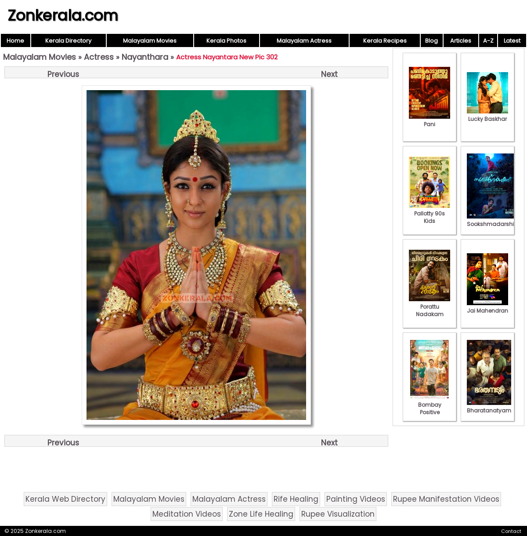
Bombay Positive (429, 405)
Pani (429, 120)
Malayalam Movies (150, 40)
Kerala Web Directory (65, 499)
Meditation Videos (186, 514)
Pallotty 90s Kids (429, 213)
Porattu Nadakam (429, 306)
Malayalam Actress (304, 40)
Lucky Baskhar (487, 115)
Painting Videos (355, 499)
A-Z (488, 40)
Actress (99, 56)
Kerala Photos (226, 40)
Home (15, 40)
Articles (460, 40)
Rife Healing (296, 499)
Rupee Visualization (338, 514)
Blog (431, 40)
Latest (512, 40)
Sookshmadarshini (493, 220)
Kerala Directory (68, 40)
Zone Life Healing (261, 514)
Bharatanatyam (489, 406)
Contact (511, 531)
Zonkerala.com (62, 15)
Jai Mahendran (487, 306)
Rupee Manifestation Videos (446, 499)
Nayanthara (145, 56)
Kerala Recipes (385, 40)
